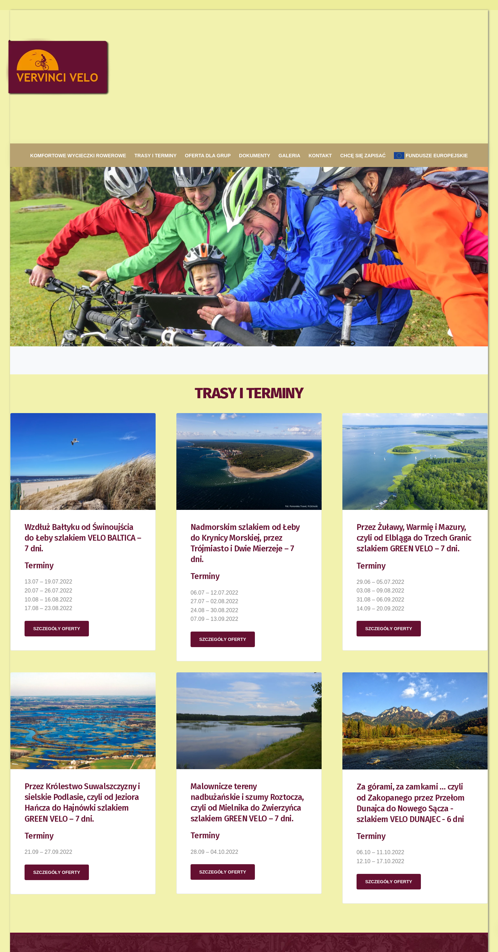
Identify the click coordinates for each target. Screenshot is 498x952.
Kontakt (320, 22)
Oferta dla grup (208, 22)
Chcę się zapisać (363, 22)
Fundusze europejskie (431, 22)
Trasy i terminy (156, 22)
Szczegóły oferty (56, 495)
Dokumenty (254, 22)
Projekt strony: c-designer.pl (70, 929)
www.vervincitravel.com (281, 874)
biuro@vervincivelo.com (90, 887)
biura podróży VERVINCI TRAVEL (292, 846)
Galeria (289, 22)
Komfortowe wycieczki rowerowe (78, 22)
